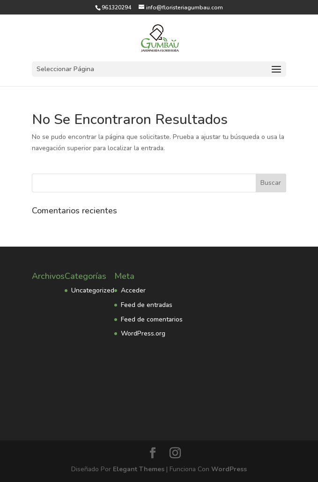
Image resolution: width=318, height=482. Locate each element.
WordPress (229, 469)
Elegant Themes (138, 469)
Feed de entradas (146, 304)
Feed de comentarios (152, 319)
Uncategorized (92, 290)
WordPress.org (143, 333)
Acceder (133, 290)
